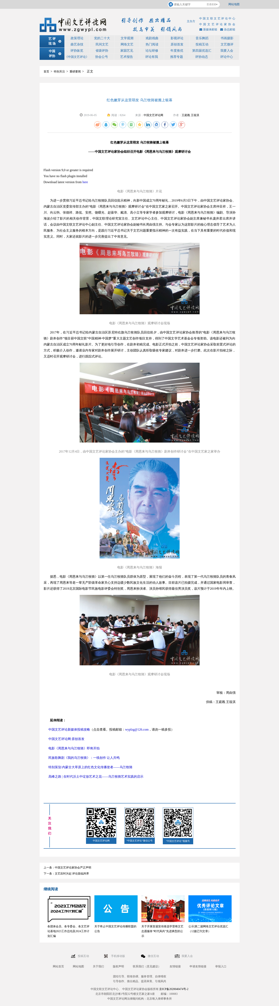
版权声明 (118, 966)
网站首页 (58, 966)
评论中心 (226, 56)
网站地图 (234, 4)
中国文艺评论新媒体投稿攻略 (69, 729)
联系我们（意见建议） (147, 966)
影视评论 (177, 38)
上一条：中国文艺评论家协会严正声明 (67, 867)
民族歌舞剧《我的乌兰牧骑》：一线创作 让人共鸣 (84, 757)
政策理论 (77, 38)
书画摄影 (227, 38)
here (85, 182)
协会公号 (101, 56)
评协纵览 (76, 50)
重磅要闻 (75, 71)
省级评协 (101, 50)
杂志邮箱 (227, 29)
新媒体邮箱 (207, 29)
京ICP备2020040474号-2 (173, 989)
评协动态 (201, 56)
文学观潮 (127, 38)
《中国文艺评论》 (77, 56)
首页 (46, 71)
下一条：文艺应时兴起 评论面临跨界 (66, 873)
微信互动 (154, 956)
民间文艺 (102, 44)
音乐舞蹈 (202, 38)
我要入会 (226, 50)
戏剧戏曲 (152, 38)
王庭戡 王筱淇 (190, 115)
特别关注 (59, 71)
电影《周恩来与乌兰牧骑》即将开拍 (74, 748)
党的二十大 (102, 38)
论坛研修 (151, 50)
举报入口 (220, 966)
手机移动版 (118, 956)
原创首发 (177, 44)
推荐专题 (176, 56)
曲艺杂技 (77, 44)
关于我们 (98, 966)
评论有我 (151, 56)
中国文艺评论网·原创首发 (66, 739)
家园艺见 (126, 50)
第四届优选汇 (201, 50)
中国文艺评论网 (153, 115)
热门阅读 (152, 44)
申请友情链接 (198, 966)
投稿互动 (202, 44)
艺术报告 (126, 56)
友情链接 (175, 966)
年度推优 (176, 50)
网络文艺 (127, 44)
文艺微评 (227, 44)
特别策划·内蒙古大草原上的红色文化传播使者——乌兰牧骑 (90, 767)
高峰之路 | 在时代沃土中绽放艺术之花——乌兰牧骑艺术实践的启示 (95, 776)
